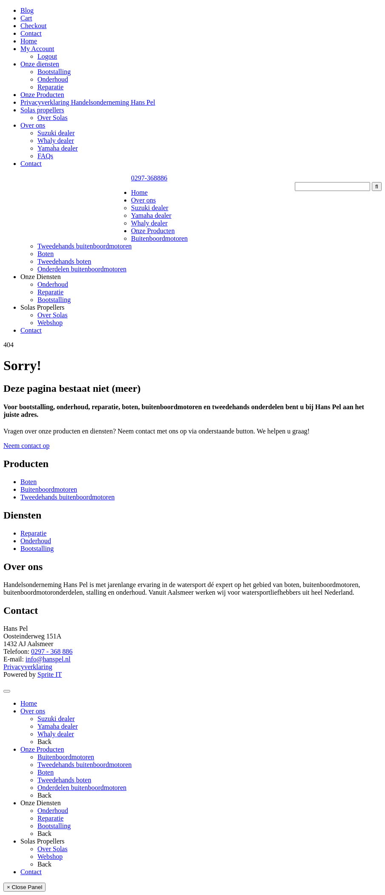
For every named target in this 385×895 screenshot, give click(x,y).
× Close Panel (24, 887)
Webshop (50, 322)
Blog (27, 10)
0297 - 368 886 (51, 651)
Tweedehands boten (64, 261)
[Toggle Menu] (6, 691)
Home (28, 41)
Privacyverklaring (27, 666)
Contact (31, 33)
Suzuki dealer (56, 133)
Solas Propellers (42, 307)
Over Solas (52, 117)
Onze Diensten (40, 276)
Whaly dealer (55, 140)
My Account (37, 48)
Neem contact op (26, 445)
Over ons (32, 125)
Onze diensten (39, 64)
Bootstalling (54, 71)
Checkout (33, 25)
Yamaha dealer (57, 148)
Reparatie (50, 87)
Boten (45, 253)
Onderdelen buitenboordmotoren (81, 269)
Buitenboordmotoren (159, 238)
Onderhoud (52, 79)
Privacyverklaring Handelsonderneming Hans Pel (87, 102)
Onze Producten (42, 94)
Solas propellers (42, 110)
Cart (26, 18)
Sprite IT (49, 674)
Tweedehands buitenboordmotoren (84, 246)
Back (44, 741)
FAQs (45, 156)
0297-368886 (149, 178)
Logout (47, 56)
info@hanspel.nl (48, 659)
